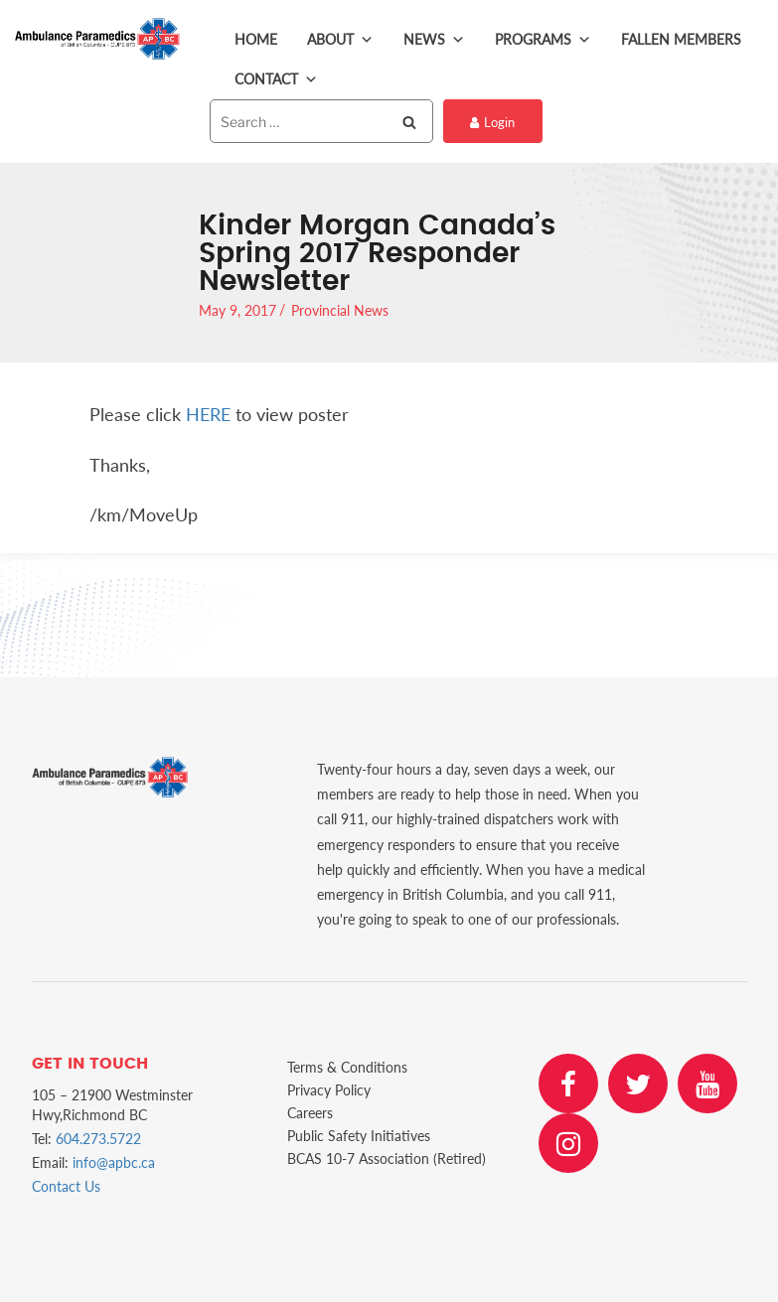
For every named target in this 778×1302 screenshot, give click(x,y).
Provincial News (340, 310)
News (434, 40)
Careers (310, 1112)
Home (255, 39)
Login (492, 122)
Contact (276, 79)
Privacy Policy (329, 1090)
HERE (208, 414)
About (340, 40)
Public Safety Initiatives (358, 1135)
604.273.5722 (98, 1138)
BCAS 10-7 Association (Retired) (386, 1158)
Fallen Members (681, 39)
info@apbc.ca (114, 1162)
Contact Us (66, 1186)
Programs (543, 40)
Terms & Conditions (347, 1067)
